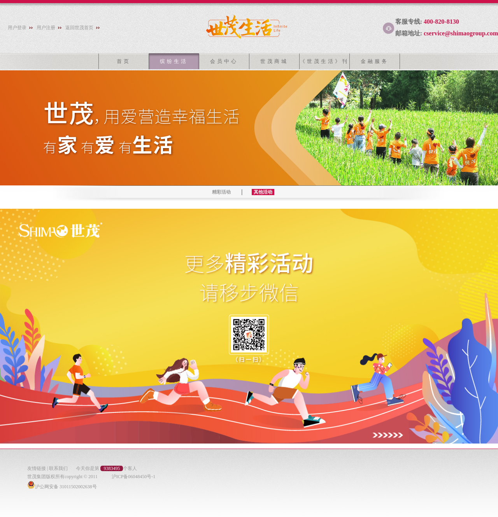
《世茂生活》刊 (324, 61)
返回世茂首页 (79, 27)
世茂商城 (274, 61)
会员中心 (224, 61)
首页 (124, 61)
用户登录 (17, 27)
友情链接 (36, 468)
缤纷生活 (174, 61)
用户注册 (46, 27)
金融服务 (375, 61)
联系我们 (58, 468)
